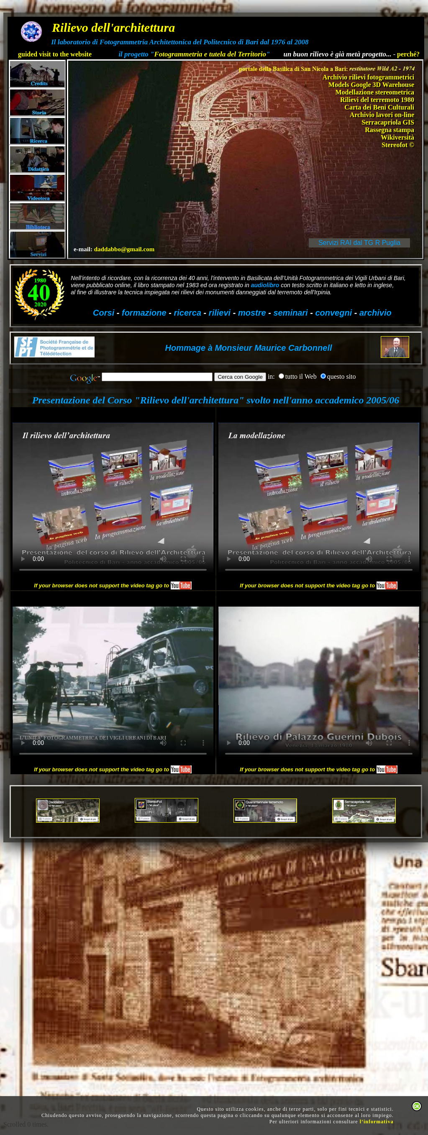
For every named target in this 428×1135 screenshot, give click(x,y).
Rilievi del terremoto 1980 (377, 99)
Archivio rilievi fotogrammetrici (368, 77)
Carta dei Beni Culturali (379, 107)
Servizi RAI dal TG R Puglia (359, 242)
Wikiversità (397, 137)
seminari (290, 312)
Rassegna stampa (389, 129)
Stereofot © (398, 144)
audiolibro (265, 285)
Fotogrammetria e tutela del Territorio (210, 54)
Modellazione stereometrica (374, 92)
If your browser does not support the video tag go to (112, 585)
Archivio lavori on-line (382, 114)
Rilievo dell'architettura (113, 27)
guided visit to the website (55, 54)
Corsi (103, 312)
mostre (252, 312)
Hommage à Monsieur (208, 347)
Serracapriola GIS (387, 122)
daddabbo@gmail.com (124, 249)
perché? (408, 54)
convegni (333, 312)
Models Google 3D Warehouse (371, 84)
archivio (375, 312)
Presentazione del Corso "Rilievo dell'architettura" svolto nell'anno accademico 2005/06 (215, 400)
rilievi (220, 312)
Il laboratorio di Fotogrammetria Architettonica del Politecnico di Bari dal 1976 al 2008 (179, 42)
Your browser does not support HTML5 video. (113, 497)
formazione (144, 312)
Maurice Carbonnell (292, 347)
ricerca (187, 312)
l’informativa (377, 1122)
